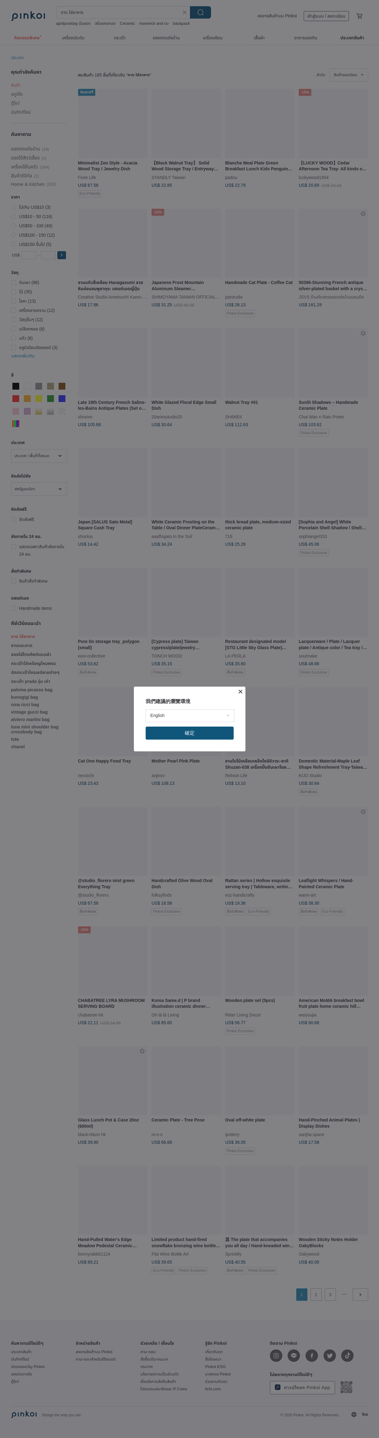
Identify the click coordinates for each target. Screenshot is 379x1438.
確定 (190, 733)
